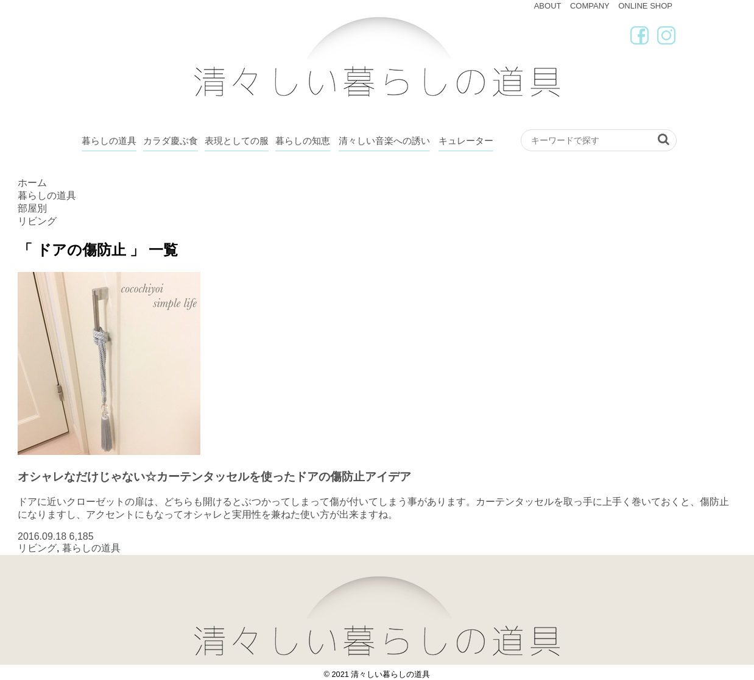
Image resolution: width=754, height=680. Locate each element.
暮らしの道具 (109, 140)
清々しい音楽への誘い (384, 140)
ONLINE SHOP (645, 5)
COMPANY (590, 5)
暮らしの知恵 (302, 140)
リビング (37, 548)
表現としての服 (237, 140)
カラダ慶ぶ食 (170, 140)
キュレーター (466, 140)
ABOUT (548, 5)
